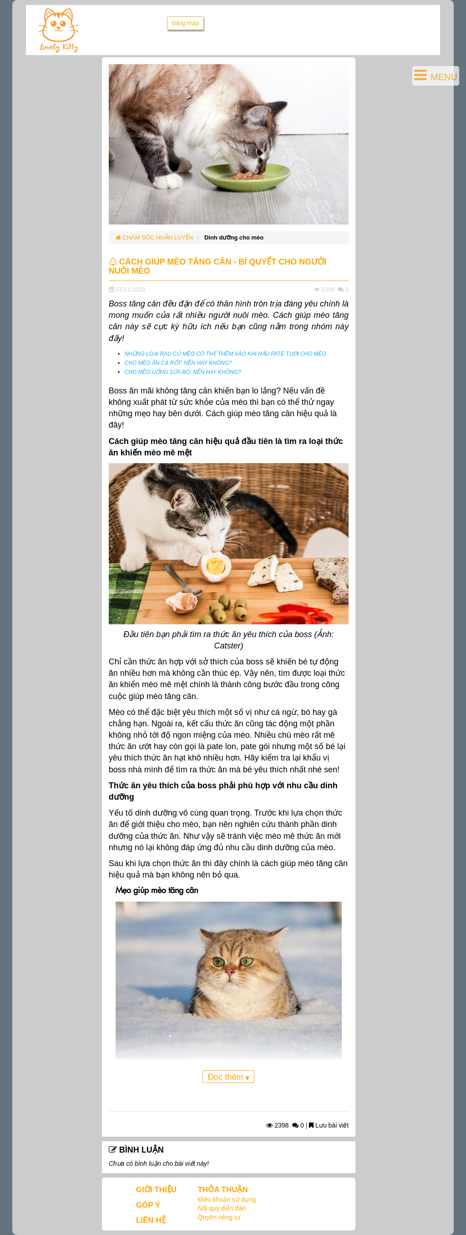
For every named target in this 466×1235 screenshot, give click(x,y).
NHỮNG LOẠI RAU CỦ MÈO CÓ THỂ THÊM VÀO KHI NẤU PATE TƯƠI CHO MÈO (225, 354)
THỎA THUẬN (223, 1189)
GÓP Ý (148, 1205)
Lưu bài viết (329, 1125)
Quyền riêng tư (219, 1217)
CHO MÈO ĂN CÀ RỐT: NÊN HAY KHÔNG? (178, 363)
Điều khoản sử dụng (226, 1199)
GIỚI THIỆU (156, 1189)
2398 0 (285, 1125)
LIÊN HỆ (151, 1220)
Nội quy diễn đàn (222, 1208)
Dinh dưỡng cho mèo (233, 237)
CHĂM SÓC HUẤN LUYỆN (154, 237)
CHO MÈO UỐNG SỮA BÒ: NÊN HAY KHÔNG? (183, 372)
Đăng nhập (185, 23)
